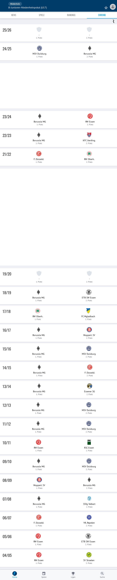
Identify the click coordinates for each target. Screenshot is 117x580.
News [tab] (13, 15)
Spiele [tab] (41, 15)
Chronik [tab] (102, 15)
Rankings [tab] (71, 15)
